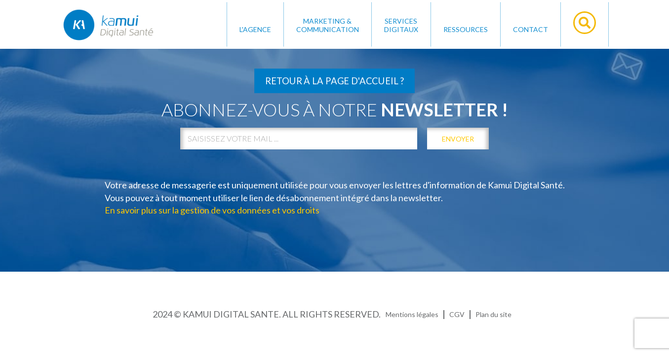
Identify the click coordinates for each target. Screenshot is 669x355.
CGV (457, 314)
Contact (530, 29)
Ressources (465, 29)
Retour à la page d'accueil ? (334, 80)
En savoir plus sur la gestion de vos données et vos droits (212, 210)
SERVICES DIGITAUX (401, 25)
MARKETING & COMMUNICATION (327, 25)
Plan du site (493, 314)
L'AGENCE (255, 29)
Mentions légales (412, 314)
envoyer (458, 139)
